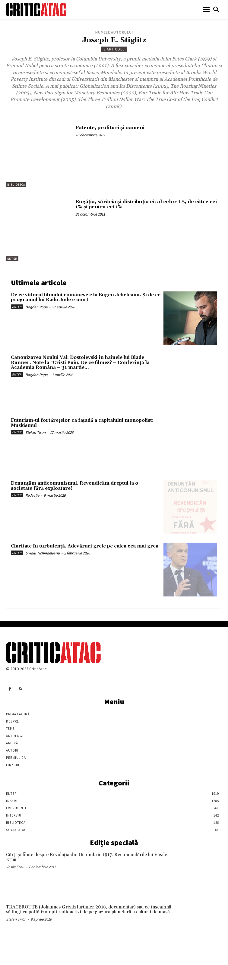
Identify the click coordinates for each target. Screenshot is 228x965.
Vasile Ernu (15, 866)
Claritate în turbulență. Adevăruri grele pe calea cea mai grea (84, 546)
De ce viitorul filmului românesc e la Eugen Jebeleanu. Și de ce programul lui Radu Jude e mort (85, 297)
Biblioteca (16, 185)
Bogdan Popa (36, 307)
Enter (12, 259)
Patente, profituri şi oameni (109, 128)
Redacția (32, 495)
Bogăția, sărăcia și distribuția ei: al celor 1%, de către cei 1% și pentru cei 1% (146, 204)
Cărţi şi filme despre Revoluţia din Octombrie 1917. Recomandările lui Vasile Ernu (86, 857)
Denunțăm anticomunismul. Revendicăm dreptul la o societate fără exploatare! (74, 485)
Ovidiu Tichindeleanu (42, 553)
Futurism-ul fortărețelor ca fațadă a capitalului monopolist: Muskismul (82, 423)
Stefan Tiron (35, 432)
